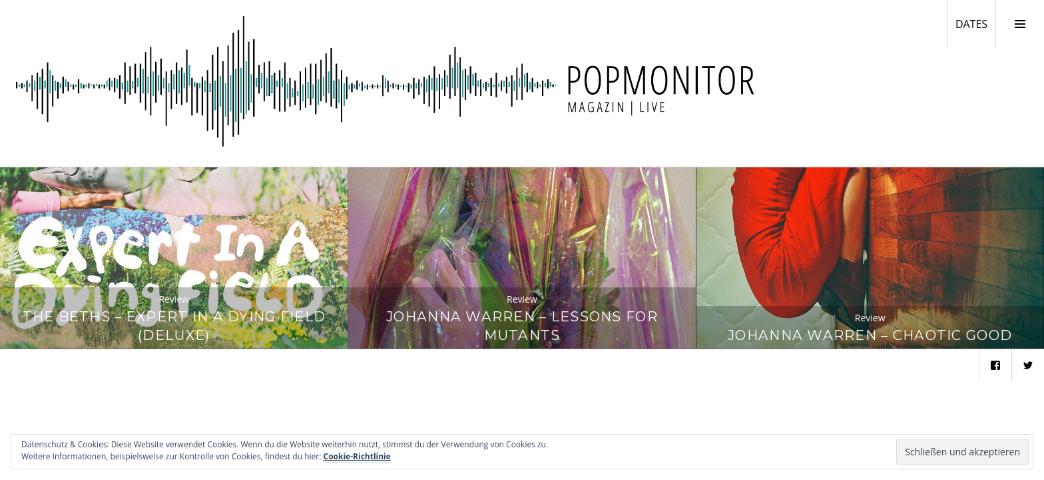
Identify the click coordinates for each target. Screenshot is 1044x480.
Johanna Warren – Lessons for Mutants (522, 325)
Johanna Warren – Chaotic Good (870, 335)
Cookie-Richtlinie (357, 456)
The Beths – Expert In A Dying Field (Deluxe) (174, 325)
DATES (975, 23)
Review (173, 299)
